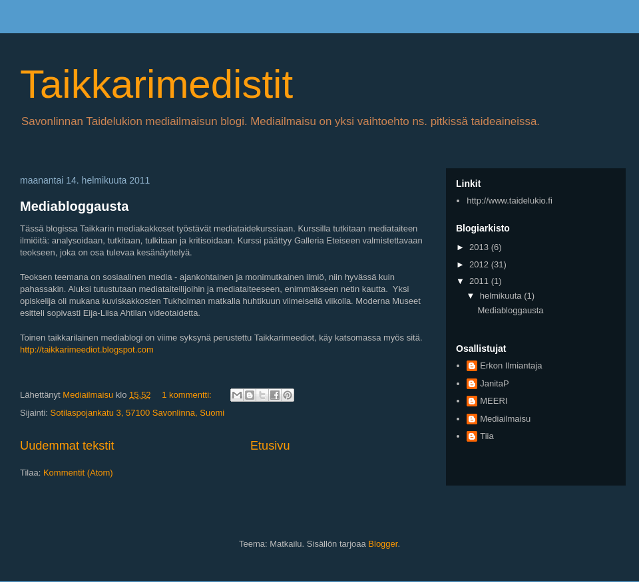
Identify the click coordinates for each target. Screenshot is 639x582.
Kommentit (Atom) (78, 473)
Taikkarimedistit (156, 84)
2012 (480, 264)
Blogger (382, 544)
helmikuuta (502, 296)
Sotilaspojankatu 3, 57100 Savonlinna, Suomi (138, 413)
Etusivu (270, 445)
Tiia (486, 436)
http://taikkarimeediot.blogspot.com (87, 350)
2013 (480, 247)
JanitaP (494, 383)
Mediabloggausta (74, 206)
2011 (480, 281)
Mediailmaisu (505, 419)
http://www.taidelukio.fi (509, 201)
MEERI (493, 401)
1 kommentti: (188, 395)
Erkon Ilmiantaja (511, 365)
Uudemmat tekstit (67, 445)
